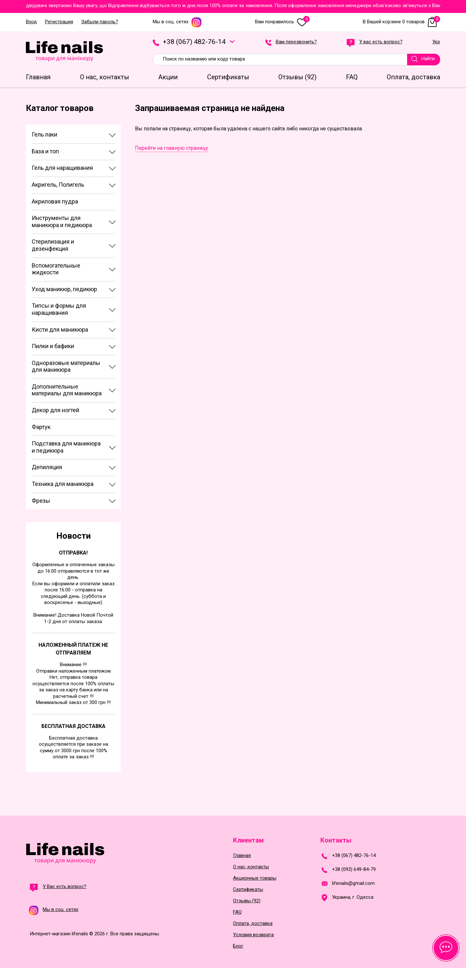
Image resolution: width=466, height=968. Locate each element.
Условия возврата (253, 934)
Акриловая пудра (55, 201)
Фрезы (41, 500)
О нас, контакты (251, 866)
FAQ (237, 912)
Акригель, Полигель (58, 184)
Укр (436, 42)
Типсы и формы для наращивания (59, 309)
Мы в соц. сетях (177, 21)
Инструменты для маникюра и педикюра (62, 221)
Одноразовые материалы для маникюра (66, 366)
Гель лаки (44, 134)
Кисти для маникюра (60, 329)
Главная (242, 855)
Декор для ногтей (55, 410)
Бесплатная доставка (73, 726)
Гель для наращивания (62, 167)
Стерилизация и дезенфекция (53, 245)
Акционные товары (254, 878)
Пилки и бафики (53, 346)
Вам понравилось (282, 21)
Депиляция (47, 467)
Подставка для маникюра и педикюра (66, 447)
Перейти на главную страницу (171, 148)
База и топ (45, 151)
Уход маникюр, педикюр (64, 289)
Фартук (41, 427)
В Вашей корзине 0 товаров (401, 21)
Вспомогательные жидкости (56, 269)
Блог (238, 946)
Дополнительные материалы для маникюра (67, 390)
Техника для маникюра (63, 483)
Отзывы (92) (247, 900)
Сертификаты (248, 889)
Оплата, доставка (252, 923)
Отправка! (73, 553)
